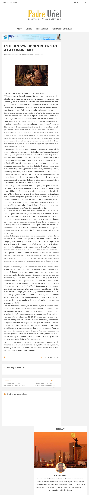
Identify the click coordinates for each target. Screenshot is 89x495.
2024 (68, 231)
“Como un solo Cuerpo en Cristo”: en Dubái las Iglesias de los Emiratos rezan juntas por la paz (44, 464)
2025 (68, 234)
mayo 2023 (70, 214)
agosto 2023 (70, 222)
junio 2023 (70, 216)
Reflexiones (42, 29)
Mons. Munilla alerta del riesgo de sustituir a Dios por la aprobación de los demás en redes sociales (71, 464)
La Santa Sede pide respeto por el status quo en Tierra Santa (15, 455)
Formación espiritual (62, 29)
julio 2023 (69, 219)
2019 (68, 188)
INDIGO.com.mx (72, 489)
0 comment (39, 54)
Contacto (5, 2)
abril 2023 (69, 211)
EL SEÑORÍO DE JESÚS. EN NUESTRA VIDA (74, 309)
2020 (68, 191)
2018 (68, 186)
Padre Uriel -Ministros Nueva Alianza (39, 489)
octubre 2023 (70, 228)
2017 (68, 183)
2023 (68, 200)
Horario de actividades (55, 442)
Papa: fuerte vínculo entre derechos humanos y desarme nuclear (16, 461)
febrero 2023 (70, 205)
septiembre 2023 (72, 225)
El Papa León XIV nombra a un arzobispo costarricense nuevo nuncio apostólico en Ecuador (72, 456)
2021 (68, 194)
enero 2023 (70, 202)
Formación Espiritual (73, 251)
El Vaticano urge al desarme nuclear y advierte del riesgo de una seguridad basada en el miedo (72, 471)
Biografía (13, 2)
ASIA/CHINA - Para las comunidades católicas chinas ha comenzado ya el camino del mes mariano (44, 456)
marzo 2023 (70, 208)
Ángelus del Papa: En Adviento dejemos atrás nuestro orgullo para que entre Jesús (16, 468)
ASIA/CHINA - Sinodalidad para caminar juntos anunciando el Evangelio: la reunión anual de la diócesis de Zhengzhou (42, 472)
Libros (29, 29)
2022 (68, 197)
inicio (19, 29)
